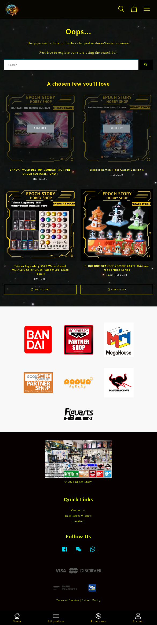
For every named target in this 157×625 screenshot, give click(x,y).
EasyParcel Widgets (78, 515)
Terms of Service (67, 600)
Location (78, 521)
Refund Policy (91, 600)
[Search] (71, 65)
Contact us (78, 510)
